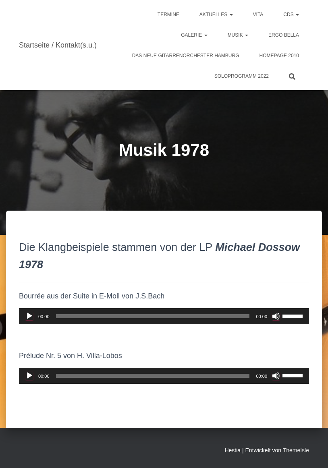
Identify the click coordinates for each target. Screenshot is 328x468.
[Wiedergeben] (29, 316)
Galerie (194, 35)
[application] (164, 316)
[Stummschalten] (276, 316)
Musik (238, 35)
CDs (291, 14)
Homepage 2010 (279, 55)
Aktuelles (216, 14)
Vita (258, 14)
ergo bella (283, 35)
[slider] (153, 316)
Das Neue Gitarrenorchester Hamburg (185, 55)
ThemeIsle (296, 450)
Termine (168, 14)
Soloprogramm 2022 (241, 76)
